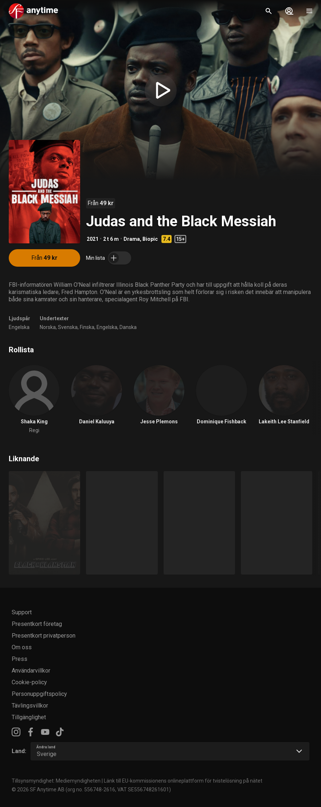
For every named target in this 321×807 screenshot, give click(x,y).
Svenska (68, 327)
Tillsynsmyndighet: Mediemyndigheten (56, 781)
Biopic (150, 239)
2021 (92, 239)
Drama (132, 239)
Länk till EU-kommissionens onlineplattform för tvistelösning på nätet (183, 781)
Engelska (19, 327)
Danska (128, 327)
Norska (48, 327)
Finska (87, 327)
